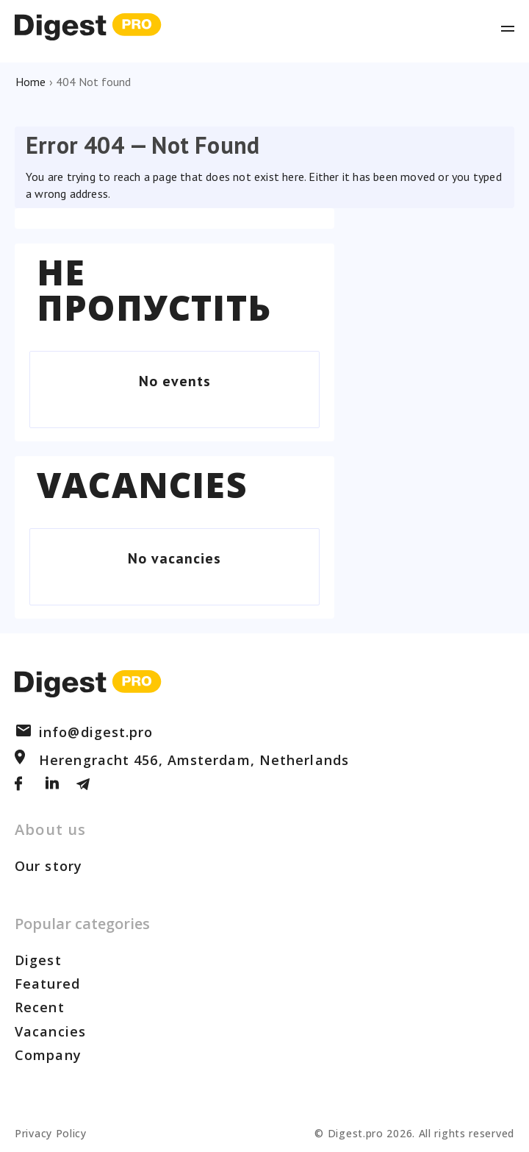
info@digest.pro (84, 732)
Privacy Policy (51, 1133)
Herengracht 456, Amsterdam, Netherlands (182, 760)
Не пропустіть (154, 290)
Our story (48, 866)
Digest (38, 960)
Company (48, 1055)
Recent (40, 1007)
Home (30, 81)
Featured (47, 983)
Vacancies (142, 484)
